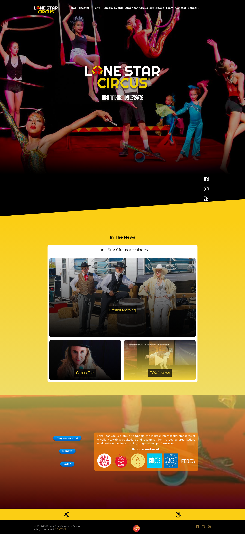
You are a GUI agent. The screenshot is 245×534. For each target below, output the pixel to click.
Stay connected (67, 437)
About (159, 7)
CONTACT (60, 529)
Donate (67, 450)
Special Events (113, 7)
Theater (83, 7)
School (192, 7)
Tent (96, 7)
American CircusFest (139, 7)
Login (67, 463)
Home (73, 7)
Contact (180, 7)
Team (169, 7)
